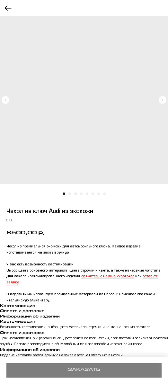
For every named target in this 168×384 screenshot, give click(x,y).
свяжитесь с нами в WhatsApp (107, 277)
